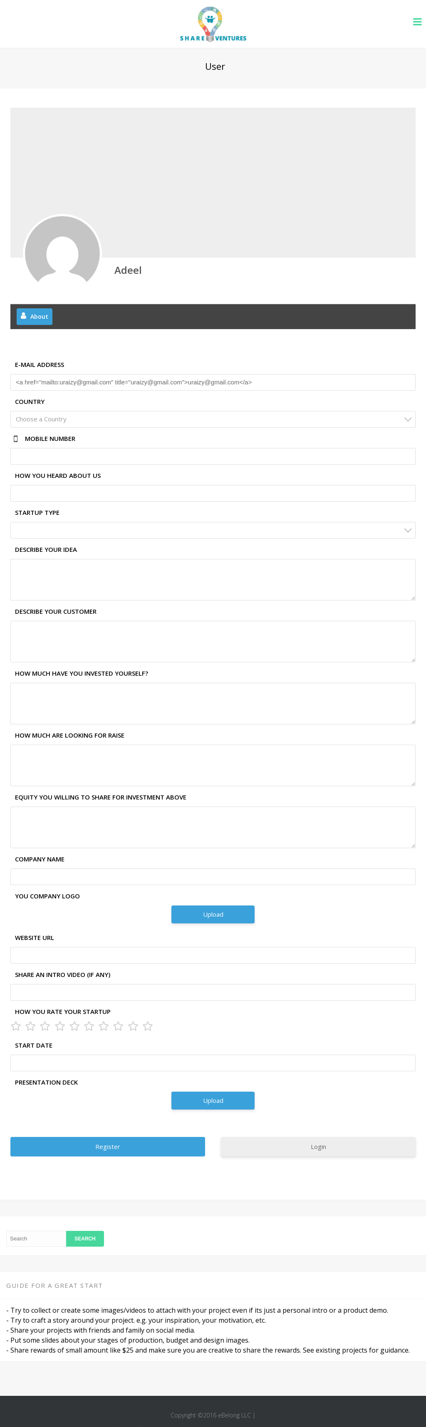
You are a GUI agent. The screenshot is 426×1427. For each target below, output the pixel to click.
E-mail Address (39, 364)
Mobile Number (50, 438)
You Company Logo (47, 896)
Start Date (33, 1045)
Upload (213, 914)
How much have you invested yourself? (81, 673)
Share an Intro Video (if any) (62, 974)
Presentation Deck (46, 1082)
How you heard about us (58, 475)
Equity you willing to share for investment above (100, 797)
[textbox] (215, 419)
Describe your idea (46, 549)
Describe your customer (56, 611)
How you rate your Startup (63, 1011)
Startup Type (37, 512)
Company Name (39, 859)
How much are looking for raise (69, 735)
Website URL (34, 937)
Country (30, 401)
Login (318, 1146)
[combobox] (213, 419)
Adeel (128, 270)
